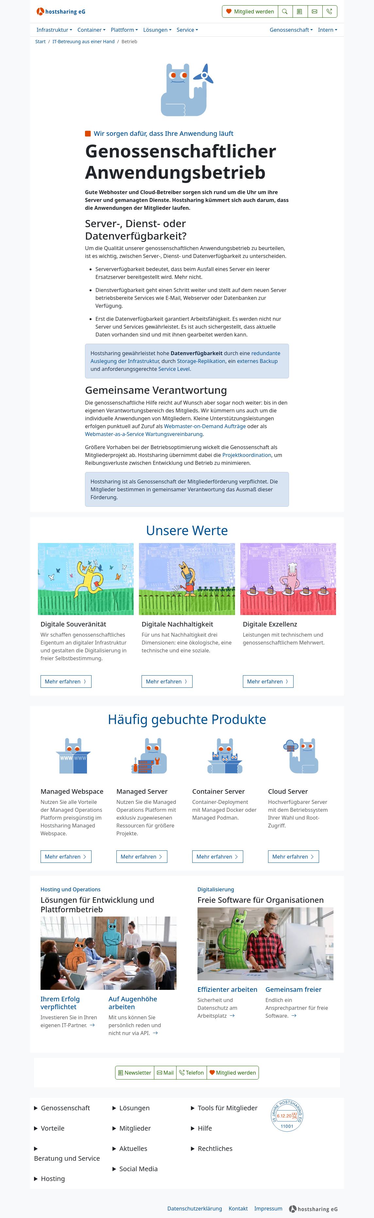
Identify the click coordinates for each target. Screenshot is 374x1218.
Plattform (122, 29)
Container (89, 29)
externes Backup (257, 361)
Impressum (268, 1208)
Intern (325, 29)
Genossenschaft (289, 29)
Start (40, 41)
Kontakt (238, 1208)
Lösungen (155, 29)
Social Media (138, 1168)
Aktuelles (133, 1148)
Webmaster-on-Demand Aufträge (205, 426)
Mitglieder (135, 1128)
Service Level (174, 369)
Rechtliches (215, 1148)
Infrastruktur (52, 29)
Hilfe (205, 1128)
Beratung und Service (67, 1158)
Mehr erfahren (66, 681)
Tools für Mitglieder (228, 1107)
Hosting (53, 1178)
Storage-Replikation (201, 361)
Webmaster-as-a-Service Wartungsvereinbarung (144, 434)
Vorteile (52, 1128)
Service (185, 29)
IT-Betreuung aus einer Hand (84, 41)
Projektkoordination (246, 455)
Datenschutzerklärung (194, 1208)
